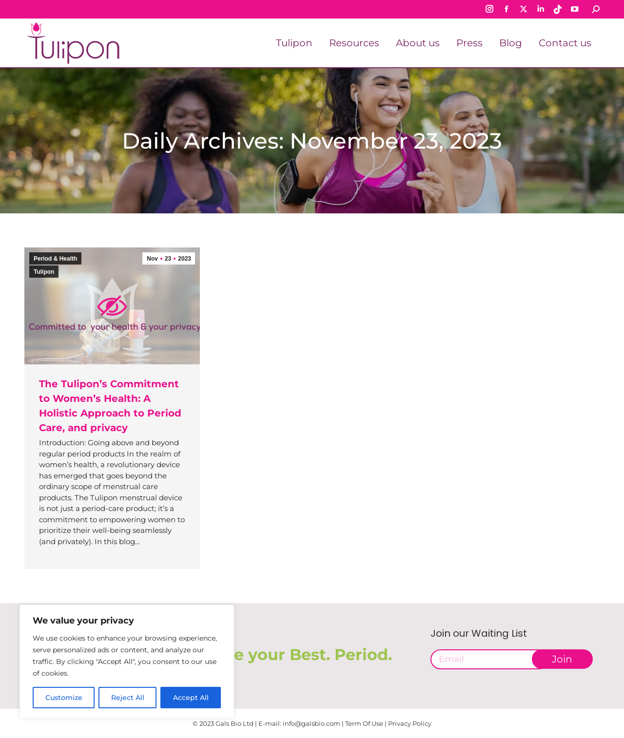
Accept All (191, 697)
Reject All (127, 697)
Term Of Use (364, 723)
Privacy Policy (409, 723)
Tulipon (44, 271)
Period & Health (55, 258)
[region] (127, 662)
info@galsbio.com (311, 723)
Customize (63, 697)
